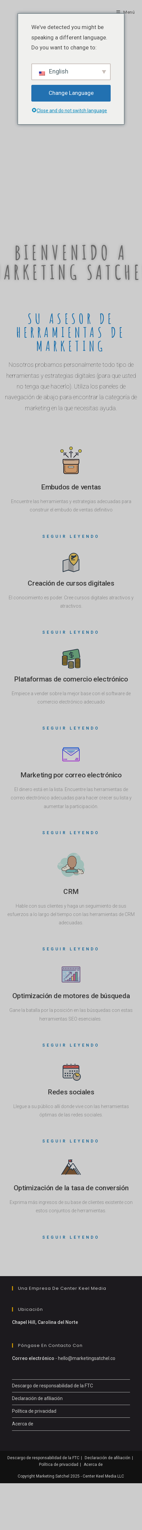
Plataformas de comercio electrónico (71, 679)
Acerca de (22, 1423)
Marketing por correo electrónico (70, 775)
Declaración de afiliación (37, 1398)
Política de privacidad (34, 1411)
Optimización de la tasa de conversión (71, 1188)
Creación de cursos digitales (71, 583)
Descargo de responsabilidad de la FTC (52, 1385)
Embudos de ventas (71, 487)
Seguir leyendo (71, 536)
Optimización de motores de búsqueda (71, 996)
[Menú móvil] (125, 12)
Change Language (71, 93)
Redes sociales (71, 1092)
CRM (71, 892)
